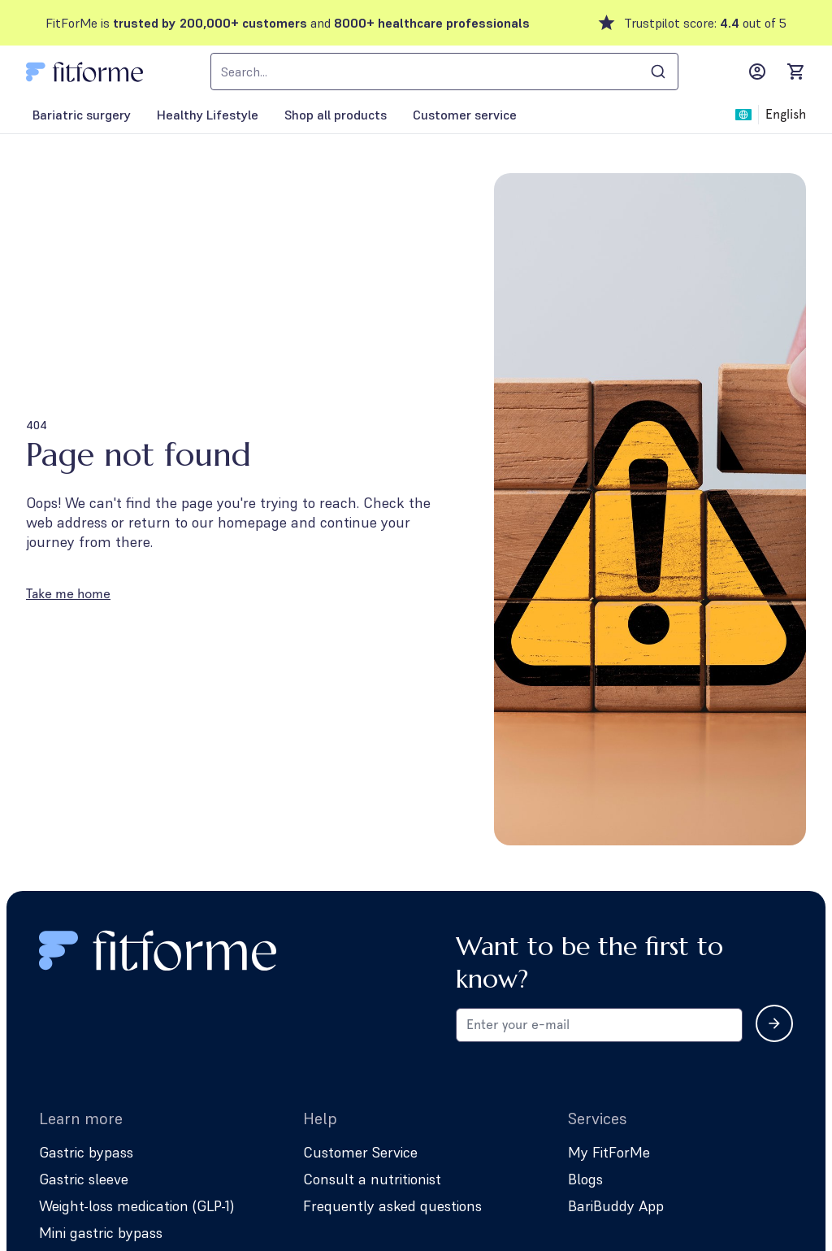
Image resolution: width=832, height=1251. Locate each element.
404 (36, 425)
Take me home (68, 594)
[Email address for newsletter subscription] (599, 1025)
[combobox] (444, 71)
